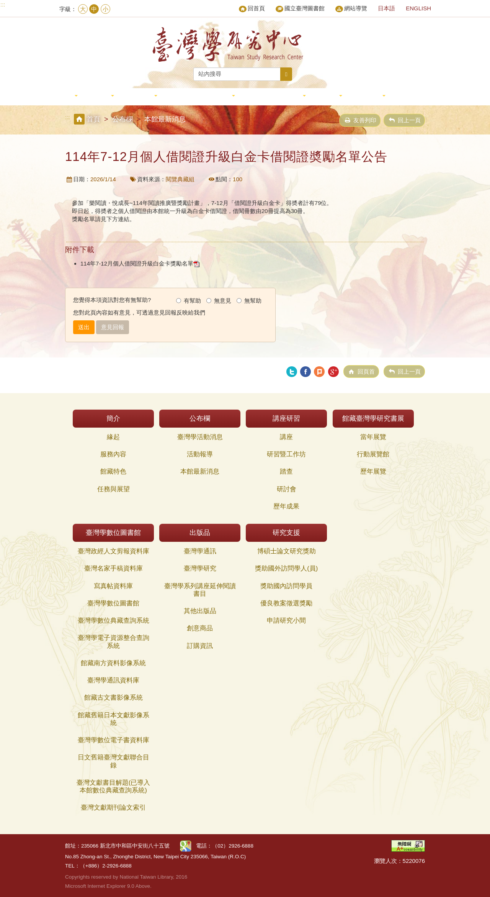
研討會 (286, 489)
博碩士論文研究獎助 (286, 551)
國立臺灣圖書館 (300, 8)
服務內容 (113, 454)
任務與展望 (113, 489)
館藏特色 (113, 471)
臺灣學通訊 (200, 551)
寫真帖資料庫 (113, 586)
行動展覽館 (373, 454)
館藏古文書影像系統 (113, 697)
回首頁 (252, 8)
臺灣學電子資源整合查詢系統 (113, 641)
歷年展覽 (373, 471)
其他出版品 (200, 611)
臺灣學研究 (200, 568)
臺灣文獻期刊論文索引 (113, 807)
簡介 (68, 96)
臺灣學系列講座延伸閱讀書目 (200, 589)
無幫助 (249, 300)
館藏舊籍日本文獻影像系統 (113, 719)
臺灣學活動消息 (200, 437)
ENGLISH (418, 8)
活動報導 (200, 454)
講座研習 (141, 96)
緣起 (113, 437)
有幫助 (188, 300)
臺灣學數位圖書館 (276, 96)
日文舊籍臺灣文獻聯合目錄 (113, 761)
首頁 (93, 119)
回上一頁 (409, 120)
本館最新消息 (199, 471)
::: (2, 4)
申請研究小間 (286, 620)
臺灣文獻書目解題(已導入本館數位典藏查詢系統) (113, 786)
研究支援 (369, 96)
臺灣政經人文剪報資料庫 (113, 551)
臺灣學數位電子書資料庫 (113, 740)
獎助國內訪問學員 (286, 586)
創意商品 (200, 628)
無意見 (218, 300)
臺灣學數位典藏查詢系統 (113, 620)
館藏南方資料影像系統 (113, 663)
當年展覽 (373, 437)
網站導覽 (351, 8)
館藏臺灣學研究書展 (201, 96)
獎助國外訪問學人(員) (286, 568)
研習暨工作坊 (286, 454)
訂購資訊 (200, 645)
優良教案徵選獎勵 (286, 603)
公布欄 (101, 96)
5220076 (414, 861)
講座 (286, 437)
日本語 (386, 8)
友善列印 (364, 120)
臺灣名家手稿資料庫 (113, 568)
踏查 (286, 471)
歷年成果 (286, 506)
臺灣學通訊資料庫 (113, 680)
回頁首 (366, 371)
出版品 (329, 96)
